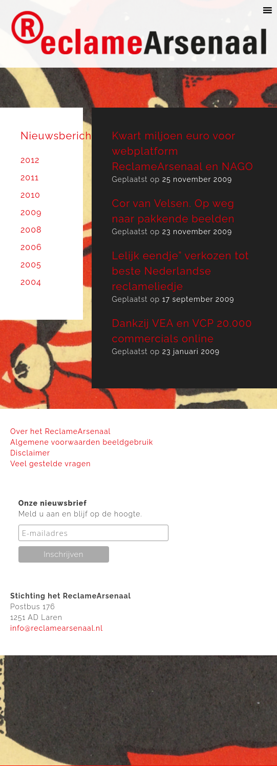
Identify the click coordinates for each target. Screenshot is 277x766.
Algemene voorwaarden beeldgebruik (81, 442)
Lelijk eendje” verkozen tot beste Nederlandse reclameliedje (180, 271)
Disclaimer (30, 453)
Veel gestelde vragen (50, 464)
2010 (30, 195)
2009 (30, 212)
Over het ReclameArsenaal (60, 431)
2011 (29, 177)
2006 (31, 247)
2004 (30, 282)
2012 (29, 160)
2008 (30, 230)
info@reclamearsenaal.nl (56, 628)
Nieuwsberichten (64, 136)
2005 (30, 265)
